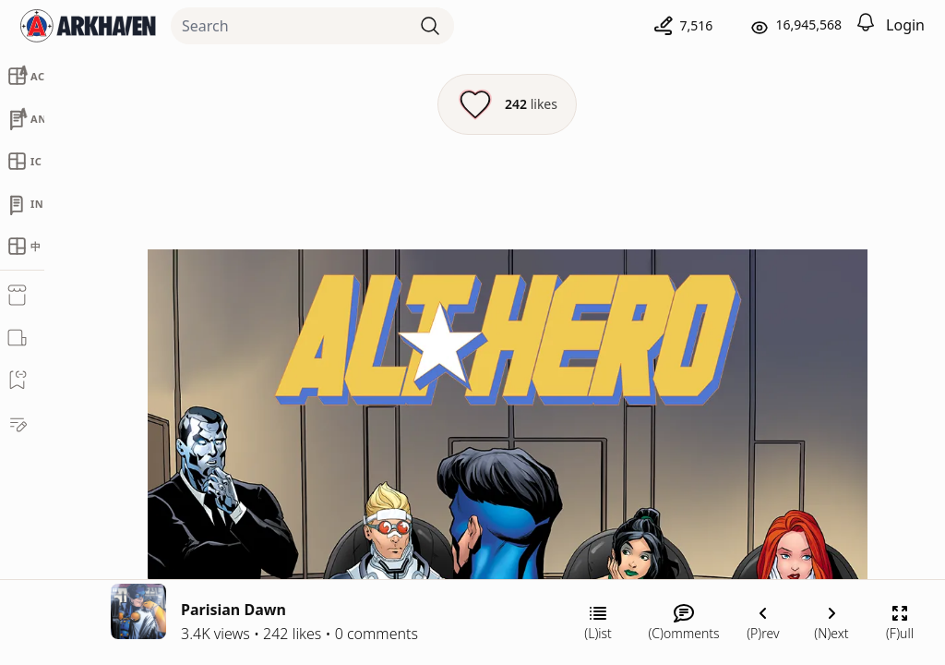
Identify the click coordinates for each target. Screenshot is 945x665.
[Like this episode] (507, 104)
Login (905, 25)
